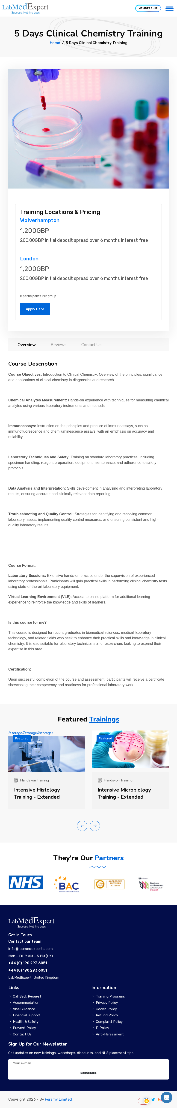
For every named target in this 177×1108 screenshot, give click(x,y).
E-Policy (102, 1028)
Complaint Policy (109, 1022)
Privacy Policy (107, 1003)
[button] (82, 826)
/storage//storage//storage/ (46, 751)
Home (55, 43)
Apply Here (35, 309)
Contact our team (24, 941)
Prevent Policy (24, 1028)
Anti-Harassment (110, 1034)
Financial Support (27, 1015)
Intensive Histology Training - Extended (37, 794)
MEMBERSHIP (148, 8)
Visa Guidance (24, 1009)
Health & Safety (25, 1022)
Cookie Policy (106, 1009)
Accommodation (26, 1003)
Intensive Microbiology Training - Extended (124, 794)
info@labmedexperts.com (30, 949)
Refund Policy (107, 1015)
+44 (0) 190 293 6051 (27, 963)
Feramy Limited (58, 1099)
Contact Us (22, 1034)
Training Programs (110, 996)
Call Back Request (27, 996)
